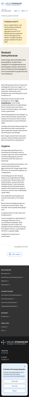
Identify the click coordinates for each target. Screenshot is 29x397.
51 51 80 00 (4, 352)
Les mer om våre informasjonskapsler (14, 376)
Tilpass (14, 391)
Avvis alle (14, 386)
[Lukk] (24, 366)
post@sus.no (5, 359)
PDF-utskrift (16, 254)
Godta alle (14, 381)
